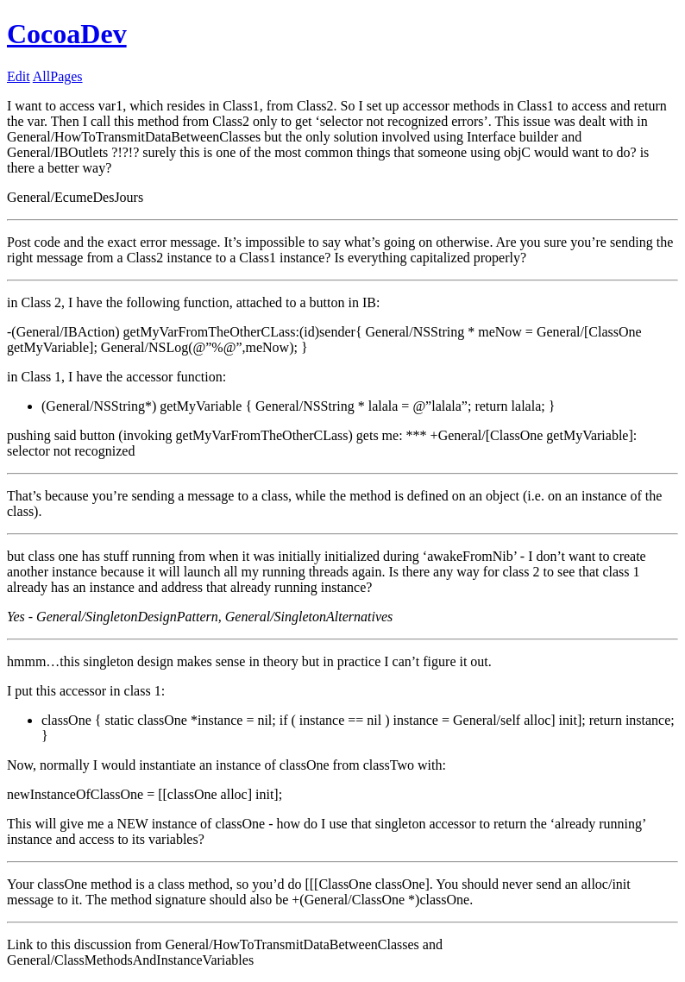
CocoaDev (67, 33)
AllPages (58, 76)
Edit (18, 76)
